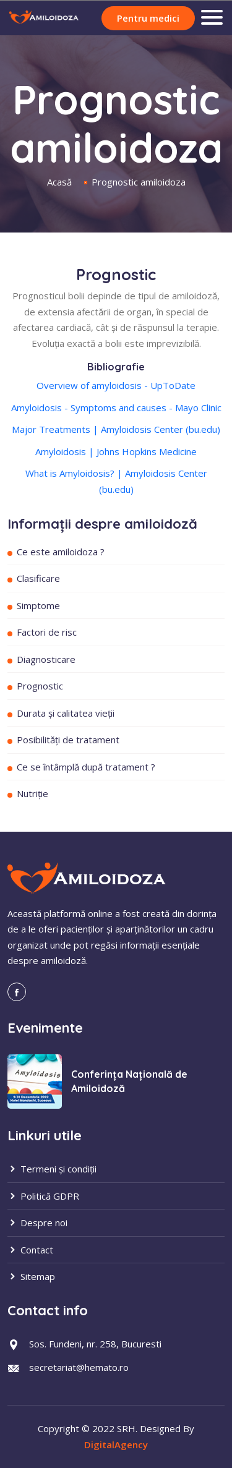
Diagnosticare (46, 659)
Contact (30, 1250)
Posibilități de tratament (68, 739)
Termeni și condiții (52, 1169)
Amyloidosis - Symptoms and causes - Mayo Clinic (116, 407)
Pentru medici (148, 18)
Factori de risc (47, 632)
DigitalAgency (116, 1444)
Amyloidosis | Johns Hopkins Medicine (116, 451)
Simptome (38, 605)
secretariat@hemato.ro (79, 1367)
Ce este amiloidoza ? (61, 551)
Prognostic (40, 686)
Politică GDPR (43, 1196)
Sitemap (31, 1276)
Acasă (59, 182)
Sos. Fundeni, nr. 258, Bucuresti (95, 1344)
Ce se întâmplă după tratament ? (86, 767)
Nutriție (32, 793)
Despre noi (37, 1222)
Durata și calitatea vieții (65, 713)
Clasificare (38, 578)
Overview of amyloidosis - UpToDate (116, 385)
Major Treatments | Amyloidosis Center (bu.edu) (116, 429)
